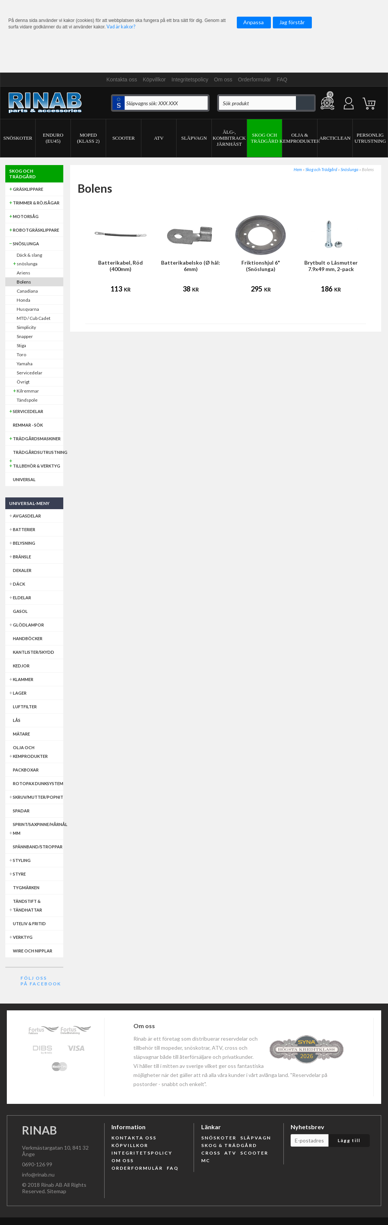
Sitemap (56, 1191)
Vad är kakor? (120, 27)
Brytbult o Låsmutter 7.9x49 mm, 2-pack (331, 265)
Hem (298, 169)
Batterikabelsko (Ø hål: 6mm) (190, 265)
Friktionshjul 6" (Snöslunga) (260, 265)
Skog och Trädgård (321, 169)
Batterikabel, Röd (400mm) (120, 265)
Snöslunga (349, 169)
